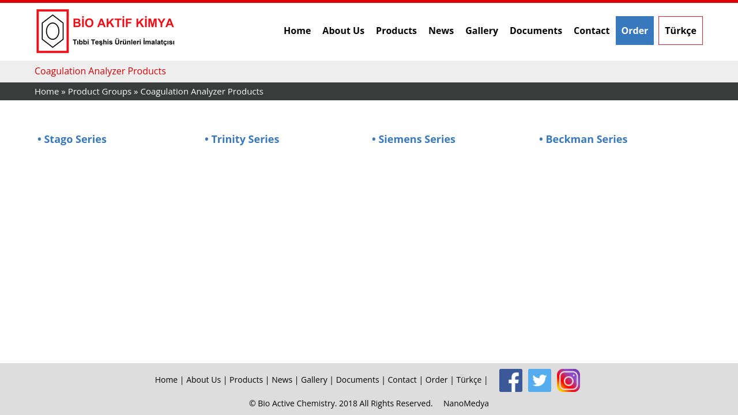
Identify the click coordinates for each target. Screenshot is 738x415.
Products (396, 30)
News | (286, 379)
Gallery (481, 30)
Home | (171, 379)
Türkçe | (474, 379)
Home (297, 30)
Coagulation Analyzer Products (201, 91)
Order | (441, 379)
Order (635, 30)
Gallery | (318, 379)
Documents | (362, 379)
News (441, 30)
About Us (343, 30)
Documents (536, 30)
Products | (250, 379)
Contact (591, 30)
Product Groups (101, 91)
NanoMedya (466, 403)
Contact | (407, 379)
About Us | (207, 379)
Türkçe (680, 30)
